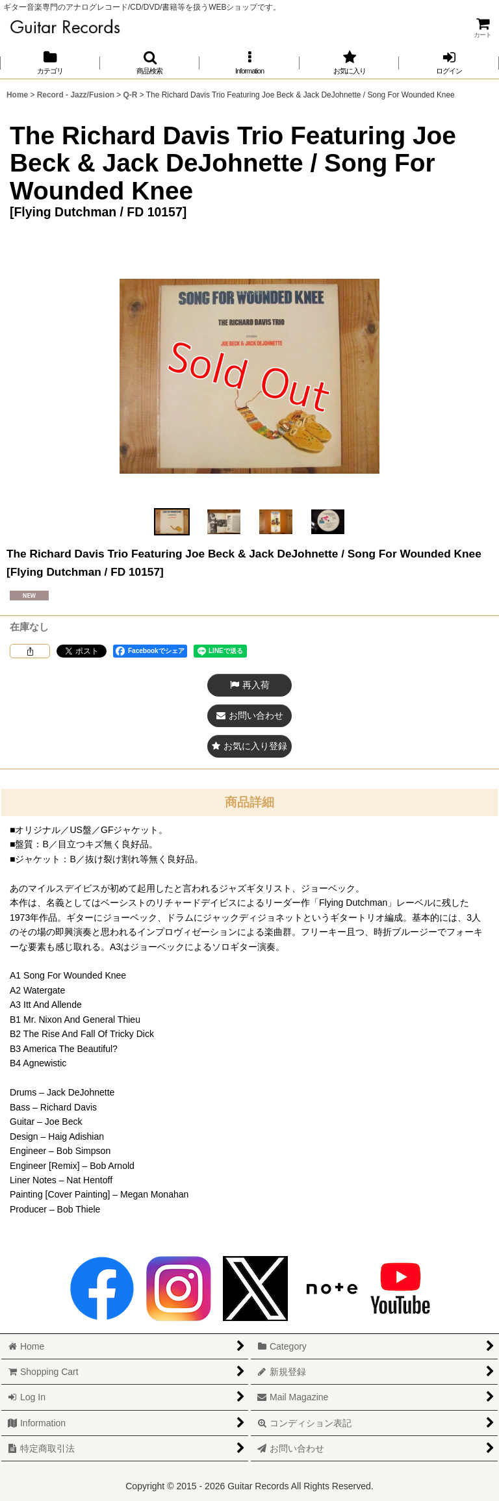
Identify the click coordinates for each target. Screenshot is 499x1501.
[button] (150, 63)
